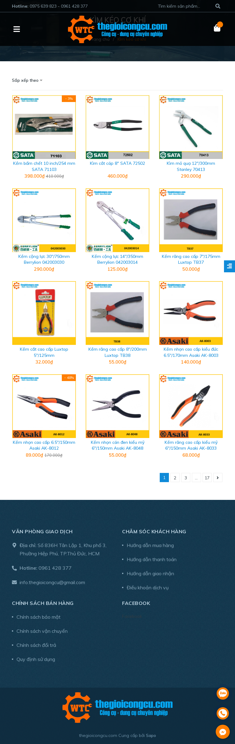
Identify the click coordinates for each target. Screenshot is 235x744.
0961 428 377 (55, 568)
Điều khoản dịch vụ (148, 587)
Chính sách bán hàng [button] (43, 603)
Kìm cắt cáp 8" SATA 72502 (117, 163)
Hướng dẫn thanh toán (152, 559)
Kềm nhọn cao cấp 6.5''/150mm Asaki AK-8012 (44, 445)
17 (207, 478)
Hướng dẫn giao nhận (150, 573)
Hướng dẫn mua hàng (150, 545)
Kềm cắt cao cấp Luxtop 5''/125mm (44, 352)
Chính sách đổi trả (36, 645)
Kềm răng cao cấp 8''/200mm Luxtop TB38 (117, 352)
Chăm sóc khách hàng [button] (154, 531)
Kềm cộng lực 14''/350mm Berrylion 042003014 (117, 259)
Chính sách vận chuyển (42, 631)
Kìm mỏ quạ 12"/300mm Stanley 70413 (191, 166)
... (196, 478)
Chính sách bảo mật (39, 617)
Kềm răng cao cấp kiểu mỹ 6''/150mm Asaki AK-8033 (191, 445)
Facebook (132, 616)
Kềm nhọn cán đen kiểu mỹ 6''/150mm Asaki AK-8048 (117, 445)
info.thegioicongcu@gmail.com (52, 582)
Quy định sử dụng (36, 659)
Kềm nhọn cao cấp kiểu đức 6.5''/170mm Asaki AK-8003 (191, 352)
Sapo (151, 735)
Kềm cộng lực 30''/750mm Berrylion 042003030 (44, 259)
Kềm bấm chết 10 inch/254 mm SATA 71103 (44, 166)
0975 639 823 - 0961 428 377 (59, 6)
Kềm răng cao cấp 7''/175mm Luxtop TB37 (191, 259)
